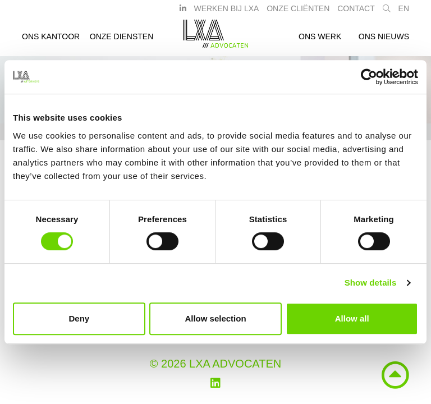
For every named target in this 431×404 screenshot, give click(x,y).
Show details (371, 282)
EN (403, 12)
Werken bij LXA (226, 12)
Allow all (352, 318)
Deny (78, 318)
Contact (356, 12)
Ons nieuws (384, 40)
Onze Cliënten (298, 12)
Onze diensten (122, 40)
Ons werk (320, 40)
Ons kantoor (51, 40)
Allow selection (215, 318)
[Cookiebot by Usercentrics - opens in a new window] (369, 76)
